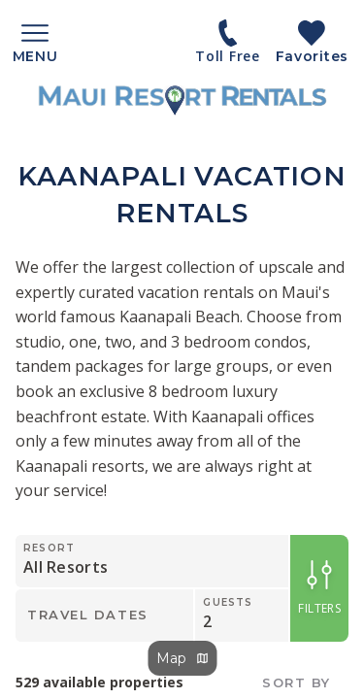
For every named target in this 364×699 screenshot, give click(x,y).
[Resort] (140, 561)
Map (182, 658)
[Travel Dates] (104, 615)
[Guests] (241, 615)
